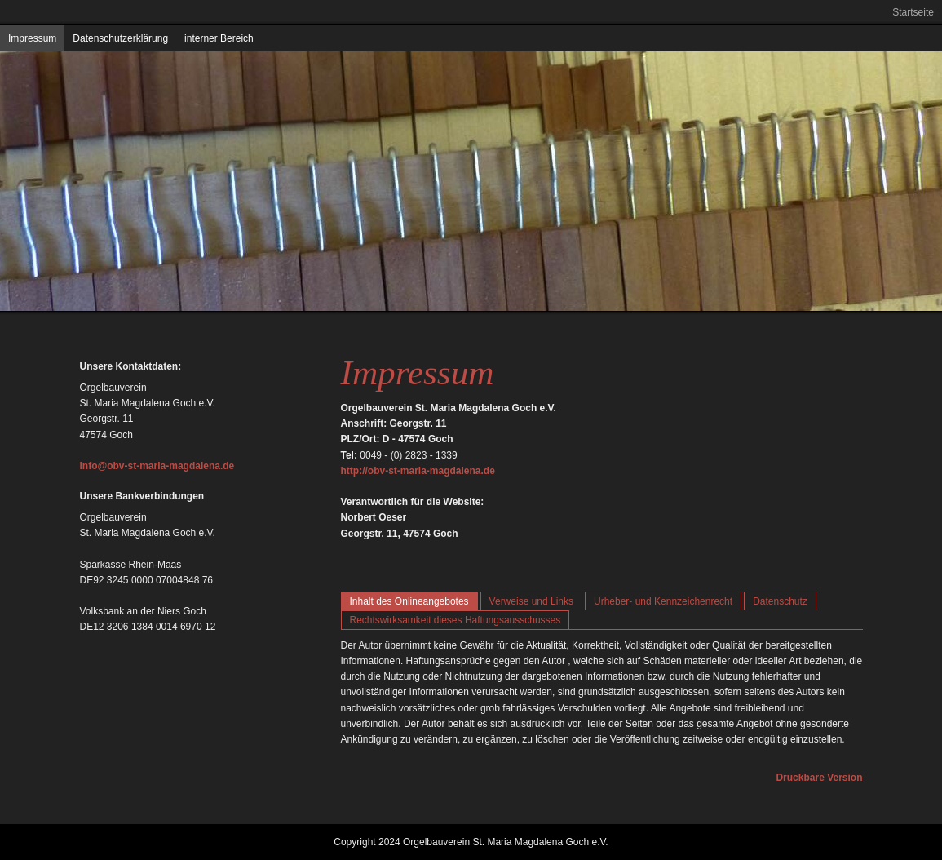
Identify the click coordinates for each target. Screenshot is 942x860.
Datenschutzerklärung (120, 38)
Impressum (32, 38)
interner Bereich (219, 38)
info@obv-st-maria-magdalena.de (157, 466)
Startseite (913, 12)
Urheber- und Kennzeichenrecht (663, 601)
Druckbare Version (819, 777)
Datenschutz (780, 601)
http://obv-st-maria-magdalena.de (418, 471)
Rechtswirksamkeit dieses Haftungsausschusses (455, 620)
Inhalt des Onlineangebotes (409, 601)
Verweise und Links (531, 601)
